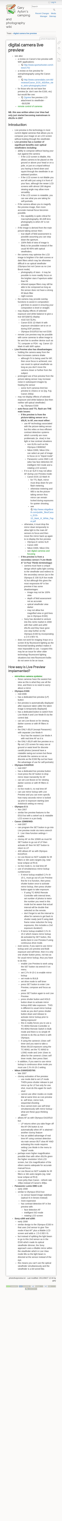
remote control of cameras (30, 106)
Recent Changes (42, 13)
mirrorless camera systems (28, 676)
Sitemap (52, 16)
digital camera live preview (25, 33)
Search (54, 10)
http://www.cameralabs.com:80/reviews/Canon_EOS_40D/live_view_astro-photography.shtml (37, 83)
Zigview (27, 97)
